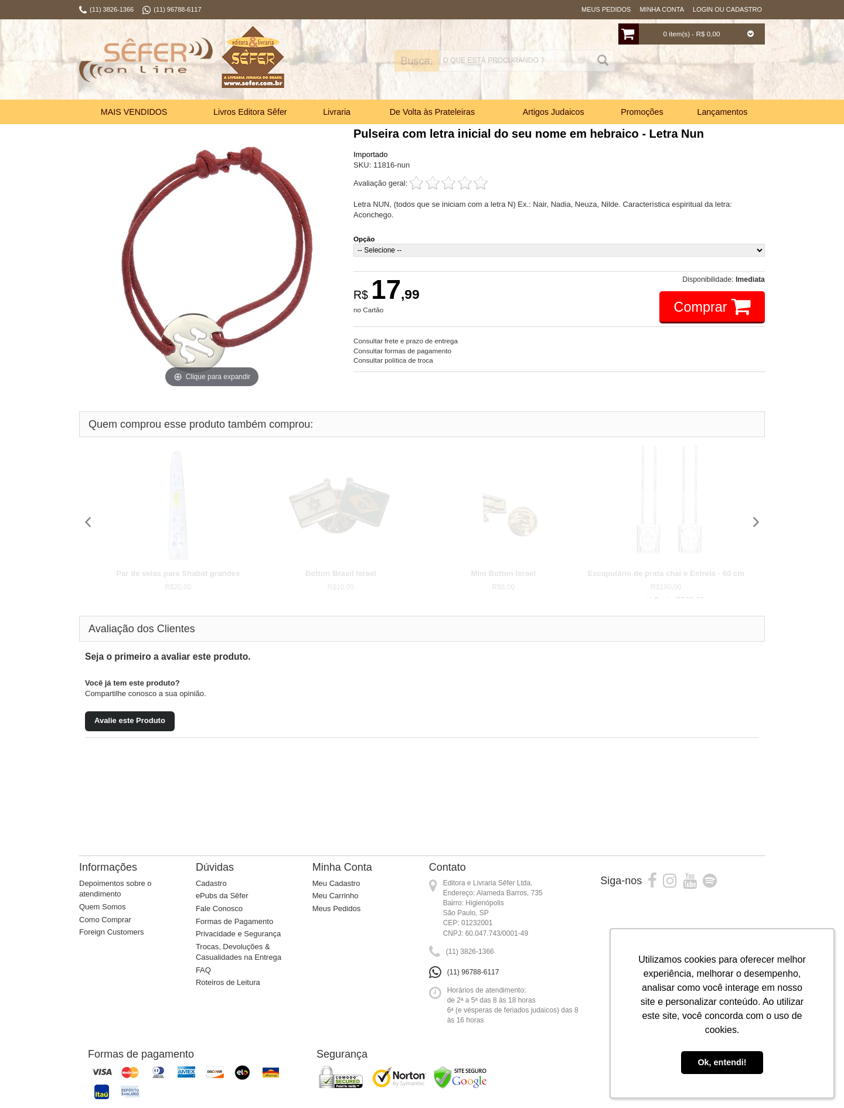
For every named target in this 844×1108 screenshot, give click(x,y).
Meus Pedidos (606, 9)
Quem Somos (102, 906)
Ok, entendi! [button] (721, 1062)
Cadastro (211, 883)
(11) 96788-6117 (473, 972)
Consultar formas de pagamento (402, 350)
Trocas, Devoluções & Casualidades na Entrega (238, 952)
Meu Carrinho (335, 895)
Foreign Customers (111, 932)
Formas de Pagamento (234, 921)
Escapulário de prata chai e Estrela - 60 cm (666, 573)
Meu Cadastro (336, 883)
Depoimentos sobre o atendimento (115, 889)
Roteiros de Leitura (228, 982)
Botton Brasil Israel (340, 573)
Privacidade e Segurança (238, 933)
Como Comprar (105, 919)
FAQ (203, 970)
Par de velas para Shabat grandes (178, 573)
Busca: (385, 61)
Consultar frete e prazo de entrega (405, 341)
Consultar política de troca (393, 360)
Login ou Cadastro (727, 9)
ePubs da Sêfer (222, 895)
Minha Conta (661, 9)
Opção (364, 239)
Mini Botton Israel (503, 573)
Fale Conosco (219, 908)
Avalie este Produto (129, 720)
